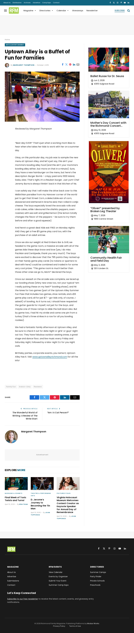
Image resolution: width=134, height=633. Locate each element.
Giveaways (77, 10)
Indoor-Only (24, 386)
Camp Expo (46, 3)
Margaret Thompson (23, 65)
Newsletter (92, 10)
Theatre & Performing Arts (41, 494)
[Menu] (5, 10)
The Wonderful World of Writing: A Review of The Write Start (24, 415)
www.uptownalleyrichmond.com (49, 356)
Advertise (36, 3)
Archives (27, 3)
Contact (56, 3)
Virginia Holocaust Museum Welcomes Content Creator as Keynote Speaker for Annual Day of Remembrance (68, 505)
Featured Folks (64, 493)
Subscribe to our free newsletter (22, 598)
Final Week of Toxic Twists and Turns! (15, 499)
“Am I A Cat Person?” (58, 412)
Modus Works (93, 623)
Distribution (17, 3)
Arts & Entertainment (15, 45)
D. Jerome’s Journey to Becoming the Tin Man (40, 504)
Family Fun (11, 386)
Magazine (29, 10)
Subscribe (120, 10)
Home (7, 39)
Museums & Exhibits (13, 493)
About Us (7, 3)
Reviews (38, 386)
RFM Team (23, 504)
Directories (46, 10)
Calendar (63, 10)
